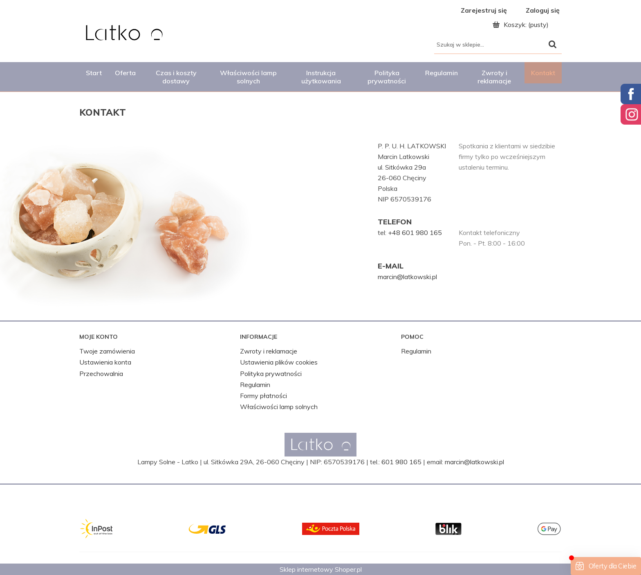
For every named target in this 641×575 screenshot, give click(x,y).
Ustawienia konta (105, 362)
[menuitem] (93, 72)
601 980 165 (401, 462)
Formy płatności (263, 396)
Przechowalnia (101, 373)
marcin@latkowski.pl (407, 277)
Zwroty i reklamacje (268, 351)
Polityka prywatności (271, 373)
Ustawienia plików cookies (279, 362)
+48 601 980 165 (415, 232)
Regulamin (255, 384)
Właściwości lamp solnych (279, 407)
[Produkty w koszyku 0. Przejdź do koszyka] (523, 24)
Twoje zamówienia (107, 351)
